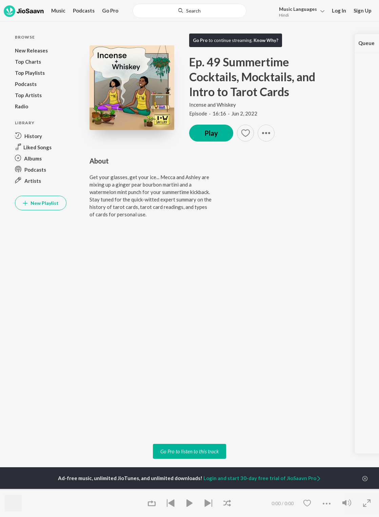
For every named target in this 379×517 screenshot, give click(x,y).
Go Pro (110, 10)
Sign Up (363, 10)
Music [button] (58, 10)
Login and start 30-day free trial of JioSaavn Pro (262, 478)
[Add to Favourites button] (245, 133)
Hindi (284, 15)
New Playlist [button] (41, 203)
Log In (339, 10)
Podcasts (84, 10)
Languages (298, 9)
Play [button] (211, 133)
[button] (266, 133)
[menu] (299, 11)
